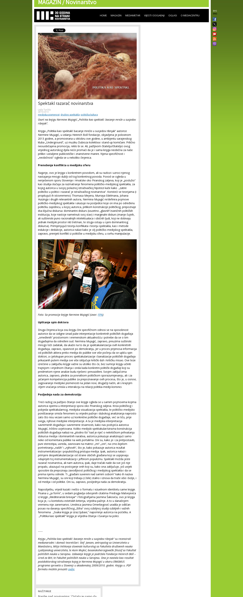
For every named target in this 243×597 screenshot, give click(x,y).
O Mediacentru (190, 15)
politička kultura (89, 114)
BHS (215, 10)
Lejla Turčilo (44, 109)
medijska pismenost (49, 114)
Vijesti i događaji (154, 15)
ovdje (71, 569)
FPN (100, 314)
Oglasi (172, 15)
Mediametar (132, 15)
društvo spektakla (70, 114)
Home (103, 15)
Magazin (116, 15)
